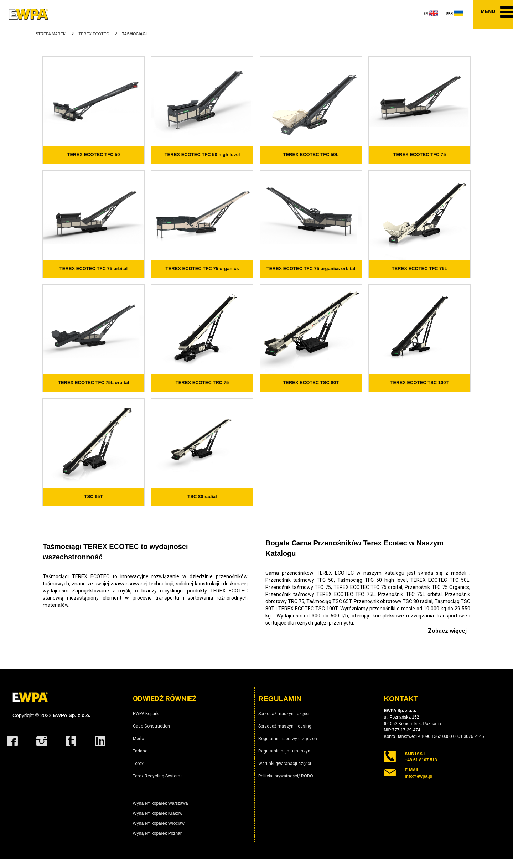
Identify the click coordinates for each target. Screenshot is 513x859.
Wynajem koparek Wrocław (159, 823)
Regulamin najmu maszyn (284, 751)
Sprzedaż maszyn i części (284, 713)
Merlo (138, 738)
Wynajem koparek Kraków (157, 813)
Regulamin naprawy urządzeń (287, 738)
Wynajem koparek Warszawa (160, 803)
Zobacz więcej (447, 630)
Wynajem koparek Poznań (158, 833)
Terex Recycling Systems (158, 775)
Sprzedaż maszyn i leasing (284, 726)
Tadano (140, 751)
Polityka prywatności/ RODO (285, 775)
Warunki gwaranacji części (284, 763)
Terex (138, 763)
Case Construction (151, 726)
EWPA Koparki (146, 713)
